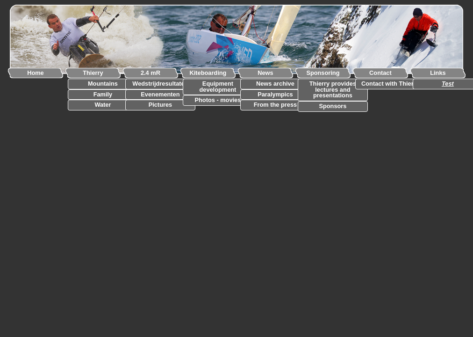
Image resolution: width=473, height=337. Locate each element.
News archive (275, 84)
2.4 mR (150, 72)
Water (102, 105)
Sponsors (332, 106)
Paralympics (275, 95)
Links (437, 72)
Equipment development (217, 87)
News (265, 72)
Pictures (160, 105)
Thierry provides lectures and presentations (332, 90)
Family (103, 95)
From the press (275, 105)
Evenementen (160, 95)
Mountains (103, 84)
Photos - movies (218, 100)
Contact (380, 72)
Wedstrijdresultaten (160, 84)
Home (35, 72)
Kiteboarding (207, 72)
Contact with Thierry (390, 84)
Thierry (93, 72)
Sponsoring (322, 72)
